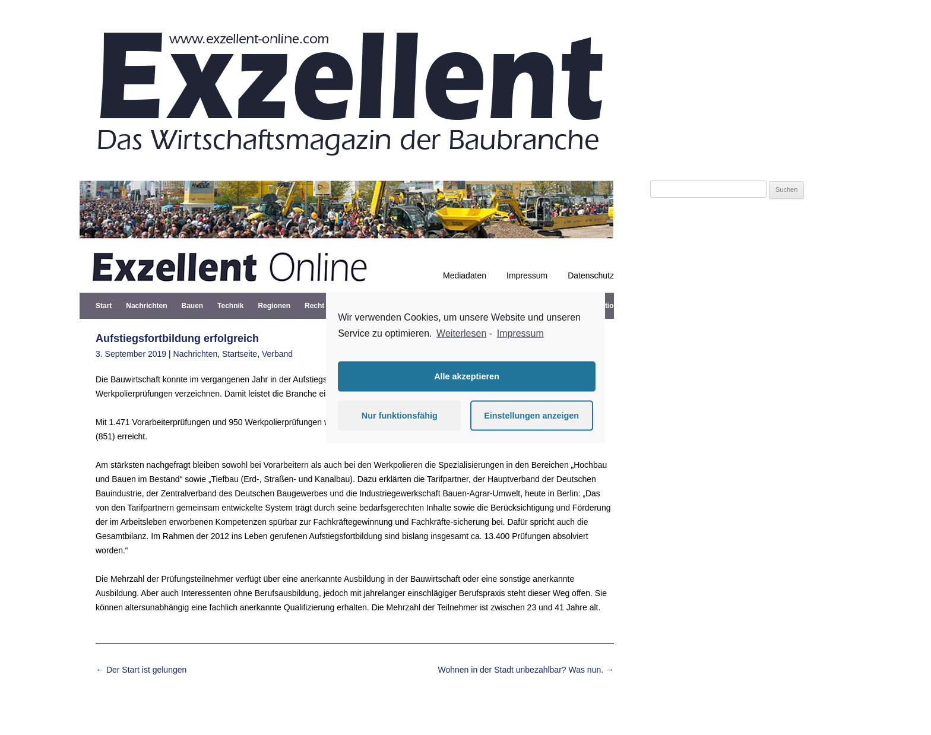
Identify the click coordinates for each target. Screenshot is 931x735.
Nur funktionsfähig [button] (400, 415)
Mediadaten (464, 275)
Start (104, 306)
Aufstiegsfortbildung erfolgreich (177, 338)
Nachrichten (146, 306)
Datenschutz (591, 275)
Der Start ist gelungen (141, 669)
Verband (277, 354)
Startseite (239, 354)
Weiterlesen (461, 333)
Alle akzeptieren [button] (466, 376)
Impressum (526, 275)
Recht (314, 306)
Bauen (192, 306)
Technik (230, 306)
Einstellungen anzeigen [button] (531, 415)
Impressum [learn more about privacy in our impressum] (520, 333)
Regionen (274, 306)
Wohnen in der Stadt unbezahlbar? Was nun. (526, 669)
